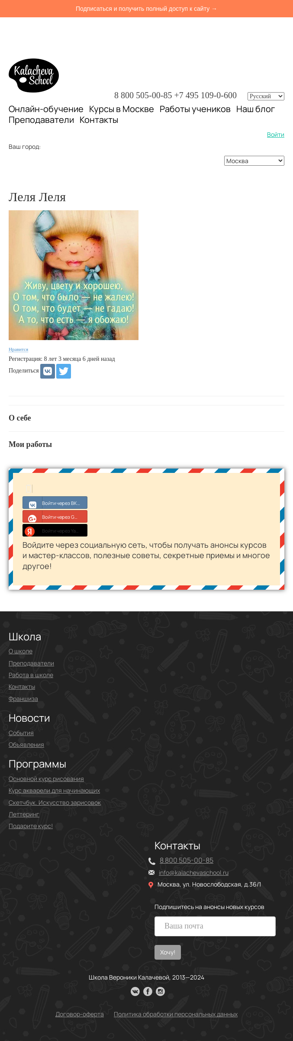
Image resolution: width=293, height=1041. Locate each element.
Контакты (99, 120)
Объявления (26, 744)
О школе (20, 651)
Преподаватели (41, 119)
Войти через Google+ (55, 516)
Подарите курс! (31, 826)
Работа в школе (31, 675)
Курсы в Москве (121, 109)
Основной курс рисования (46, 778)
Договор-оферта (79, 1014)
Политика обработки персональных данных (176, 1014)
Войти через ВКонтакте (55, 502)
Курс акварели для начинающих (54, 790)
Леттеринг (24, 814)
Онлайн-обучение (46, 109)
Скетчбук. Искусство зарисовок (55, 802)
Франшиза (23, 698)
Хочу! (167, 952)
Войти (275, 134)
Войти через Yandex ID (55, 530)
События (21, 733)
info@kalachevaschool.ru (194, 872)
